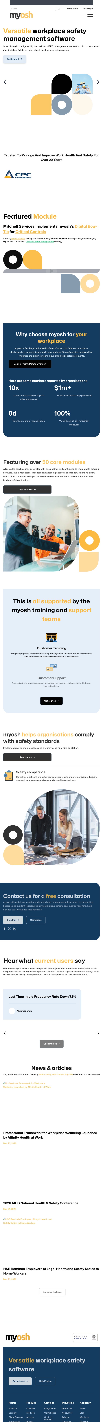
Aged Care (67, 1409)
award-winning (18, 239)
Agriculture (67, 1413)
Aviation (65, 1417)
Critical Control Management (40, 242)
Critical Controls (30, 232)
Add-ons (30, 1417)
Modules (30, 1413)
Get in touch (14, 60)
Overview (30, 1409)
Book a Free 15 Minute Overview (30, 365)
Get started (51, 701)
